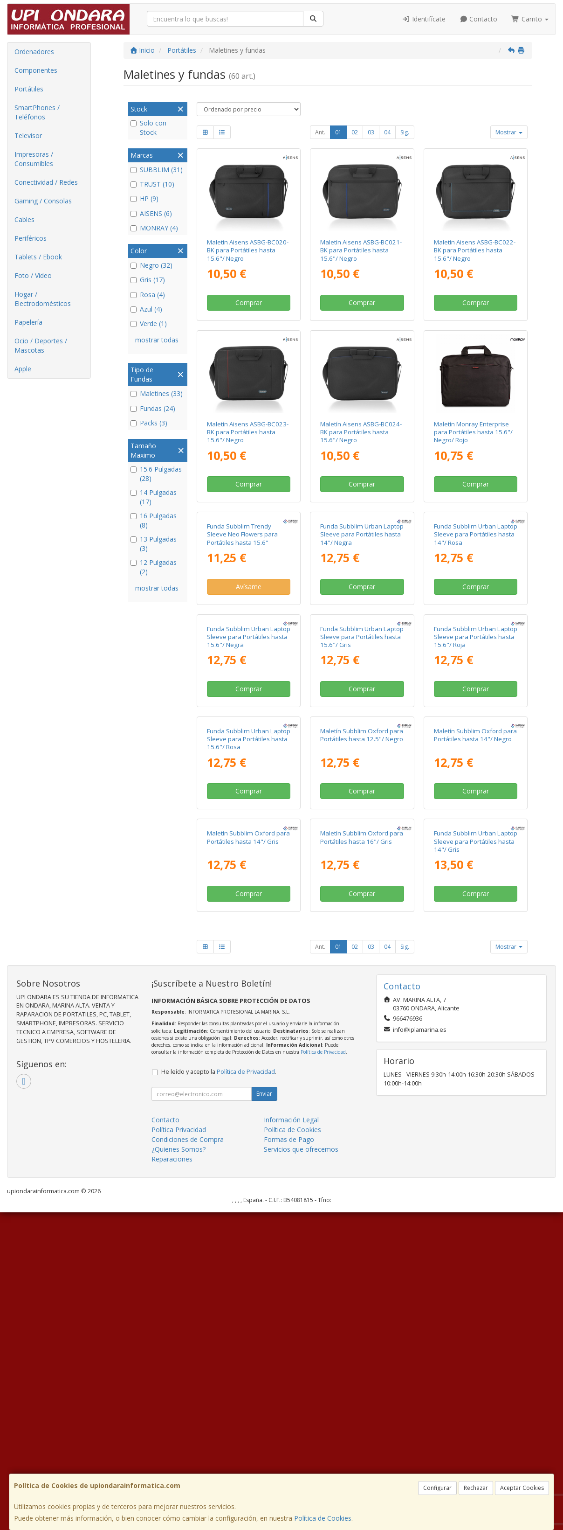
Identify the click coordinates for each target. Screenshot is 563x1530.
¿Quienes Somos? (178, 1466)
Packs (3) (148, 422)
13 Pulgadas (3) (153, 544)
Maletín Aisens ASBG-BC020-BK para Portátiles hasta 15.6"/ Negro (247, 250)
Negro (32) (151, 265)
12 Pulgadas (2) (153, 567)
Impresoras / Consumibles (33, 159)
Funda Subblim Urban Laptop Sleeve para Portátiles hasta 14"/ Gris (475, 1159)
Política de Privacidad (323, 1369)
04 (387, 132)
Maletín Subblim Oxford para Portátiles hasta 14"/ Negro (475, 973)
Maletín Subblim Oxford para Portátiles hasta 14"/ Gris (248, 1155)
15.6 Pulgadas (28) (156, 474)
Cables (24, 219)
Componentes (35, 70)
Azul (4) (146, 309)
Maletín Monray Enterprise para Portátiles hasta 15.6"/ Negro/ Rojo (473, 432)
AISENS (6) (151, 213)
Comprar (248, 302)
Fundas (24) (152, 408)
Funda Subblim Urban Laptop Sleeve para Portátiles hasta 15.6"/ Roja (475, 795)
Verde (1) (148, 323)
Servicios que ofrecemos (301, 1466)
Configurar (437, 1488)
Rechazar (476, 1488)
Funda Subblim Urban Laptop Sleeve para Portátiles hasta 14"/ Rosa (475, 613)
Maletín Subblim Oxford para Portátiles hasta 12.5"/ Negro (361, 973)
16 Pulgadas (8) (153, 520)
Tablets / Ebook (38, 256)
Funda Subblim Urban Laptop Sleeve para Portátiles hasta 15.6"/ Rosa (248, 977)
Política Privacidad (178, 1447)
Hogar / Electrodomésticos (42, 299)
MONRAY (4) (154, 227)
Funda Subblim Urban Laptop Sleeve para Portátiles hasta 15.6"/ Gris (362, 795)
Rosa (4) (147, 294)
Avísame (248, 665)
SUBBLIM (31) (156, 169)
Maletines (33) (156, 393)
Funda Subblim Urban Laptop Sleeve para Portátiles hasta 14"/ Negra (362, 613)
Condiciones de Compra (187, 1457)
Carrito (530, 18)
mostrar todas (157, 339)
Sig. (404, 132)
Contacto (479, 18)
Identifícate (424, 18)
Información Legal (291, 1437)
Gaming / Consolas (43, 200)
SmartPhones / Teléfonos (37, 112)
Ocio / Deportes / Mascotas (40, 345)
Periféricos (30, 238)
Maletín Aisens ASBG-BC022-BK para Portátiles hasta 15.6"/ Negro (474, 250)
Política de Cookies (322, 1518)
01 (338, 132)
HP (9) (144, 198)
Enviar (264, 1411)
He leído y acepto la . (218, 1389)
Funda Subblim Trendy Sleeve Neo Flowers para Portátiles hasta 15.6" (242, 613)
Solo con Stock (148, 127)
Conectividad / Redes (46, 182)
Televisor (28, 135)
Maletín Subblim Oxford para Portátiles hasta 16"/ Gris (361, 1155)
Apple (22, 368)
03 (371, 132)
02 (354, 132)
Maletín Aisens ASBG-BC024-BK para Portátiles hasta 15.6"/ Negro (361, 432)
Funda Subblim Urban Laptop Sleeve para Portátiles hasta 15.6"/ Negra (248, 795)
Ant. (320, 132)
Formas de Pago (289, 1457)
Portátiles (28, 88)
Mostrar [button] (508, 132)
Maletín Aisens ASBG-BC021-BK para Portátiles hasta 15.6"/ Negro (361, 250)
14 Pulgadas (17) (153, 497)
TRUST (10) (152, 184)
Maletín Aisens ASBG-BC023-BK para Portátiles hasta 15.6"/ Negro (247, 432)
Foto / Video (33, 275)
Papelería (28, 322)
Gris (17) (147, 279)
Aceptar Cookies (522, 1488)
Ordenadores (34, 51)
